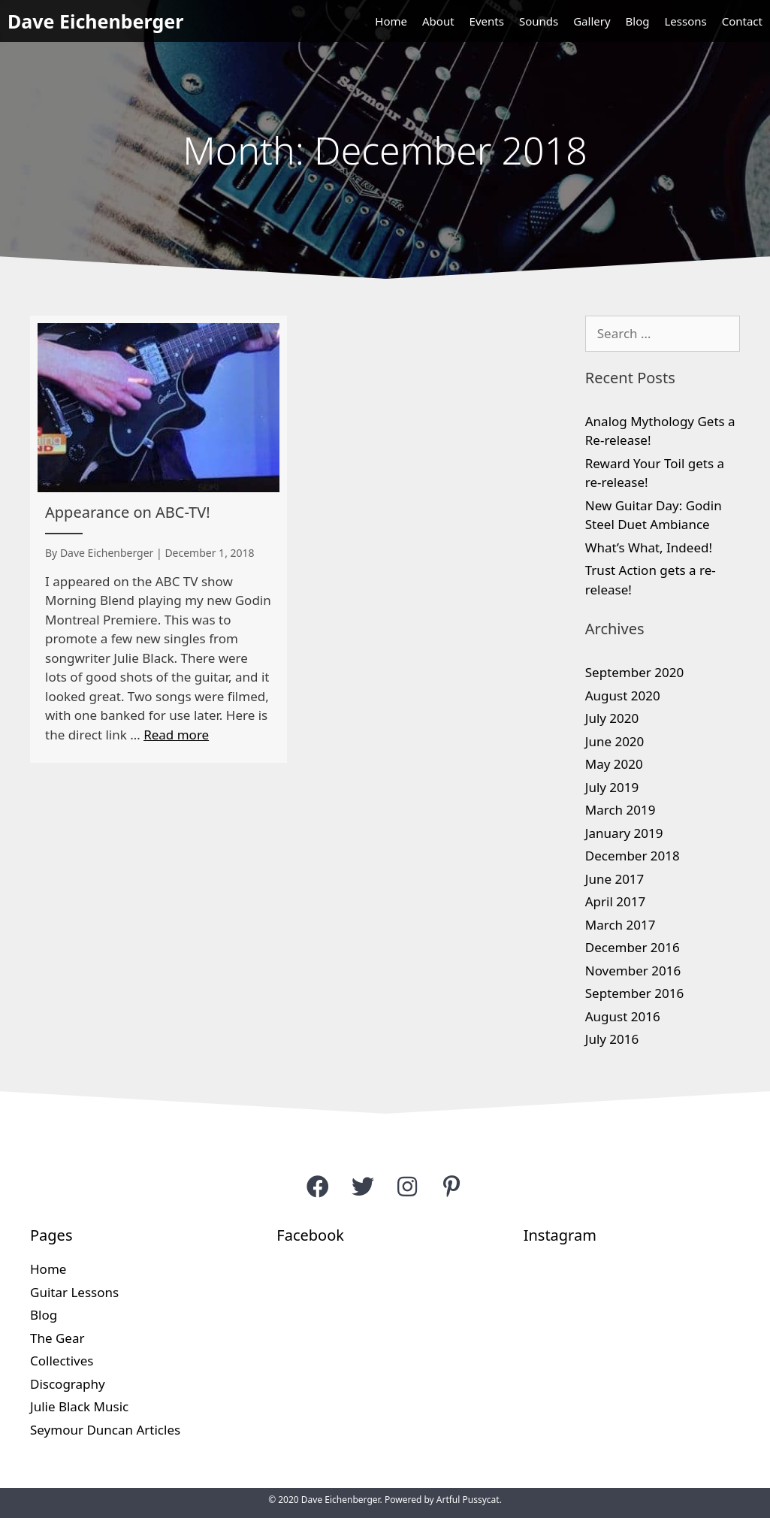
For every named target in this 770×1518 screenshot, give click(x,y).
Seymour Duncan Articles (105, 1429)
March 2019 (620, 809)
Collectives (61, 1360)
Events (487, 21)
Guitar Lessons (74, 1292)
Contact (742, 21)
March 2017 (620, 924)
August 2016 (622, 1016)
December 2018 (632, 855)
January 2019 (624, 833)
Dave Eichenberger (95, 21)
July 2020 (612, 718)
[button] (318, 1186)
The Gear (57, 1338)
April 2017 (615, 901)
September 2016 (634, 993)
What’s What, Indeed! (648, 547)
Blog (638, 21)
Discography (67, 1384)
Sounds (538, 21)
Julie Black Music (79, 1406)
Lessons (685, 21)
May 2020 (614, 764)
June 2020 (615, 741)
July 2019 (612, 787)
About (438, 21)
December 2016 (632, 947)
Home (391, 21)
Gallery (591, 21)
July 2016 (612, 1039)
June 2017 (615, 879)
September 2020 (634, 672)
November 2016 (633, 970)
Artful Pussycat (468, 1499)
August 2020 (622, 695)
